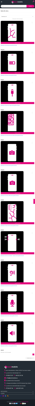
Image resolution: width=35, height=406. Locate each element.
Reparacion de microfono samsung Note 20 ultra (9, 315)
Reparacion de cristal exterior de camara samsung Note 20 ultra (12, 135)
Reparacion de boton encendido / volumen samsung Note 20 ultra (12, 255)
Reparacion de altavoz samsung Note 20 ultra (9, 345)
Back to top (30, 358)
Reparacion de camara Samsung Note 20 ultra (9, 165)
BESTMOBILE (15, 401)
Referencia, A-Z (17, 16)
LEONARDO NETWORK (24, 401)
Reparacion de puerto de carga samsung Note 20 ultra (10, 105)
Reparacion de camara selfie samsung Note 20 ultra (10, 195)
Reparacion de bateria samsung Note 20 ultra (9, 75)
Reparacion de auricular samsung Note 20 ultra (9, 285)
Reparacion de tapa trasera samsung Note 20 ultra (9, 225)
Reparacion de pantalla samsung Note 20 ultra (9, 45)
